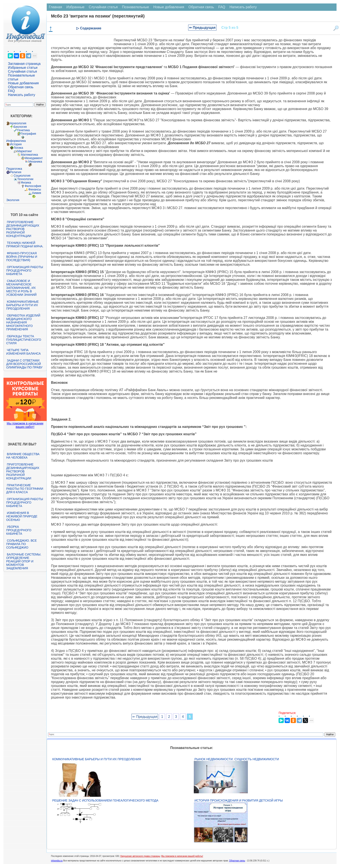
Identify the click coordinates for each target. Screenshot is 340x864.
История (16, 144)
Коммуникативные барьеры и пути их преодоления (22, 305)
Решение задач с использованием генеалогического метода (105, 800)
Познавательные (135, 7)
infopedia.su (57, 860)
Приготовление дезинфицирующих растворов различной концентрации (22, 229)
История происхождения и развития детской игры (238, 800)
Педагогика (14, 168)
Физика (26, 182)
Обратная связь (21, 87)
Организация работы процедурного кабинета (24, 270)
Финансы (34, 189)
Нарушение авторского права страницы (140, 856)
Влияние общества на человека (23, 455)
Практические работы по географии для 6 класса (24, 488)
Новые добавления (23, 83)
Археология (18, 123)
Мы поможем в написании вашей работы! (182, 856)
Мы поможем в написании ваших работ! (25, 425)
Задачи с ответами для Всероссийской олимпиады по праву (24, 364)
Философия (33, 186)
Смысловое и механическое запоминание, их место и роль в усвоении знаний (21, 287)
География (28, 133)
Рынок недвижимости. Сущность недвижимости (236, 759)
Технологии (25, 179)
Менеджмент (34, 158)
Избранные (75, 7)
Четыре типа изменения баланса (23, 351)
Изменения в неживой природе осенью (21, 516)
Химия (36, 193)
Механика (35, 161)
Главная (55, 7)
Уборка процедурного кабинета (18, 530)
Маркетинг (24, 151)
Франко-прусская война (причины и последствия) (21, 256)
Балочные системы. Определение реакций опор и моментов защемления (23, 561)
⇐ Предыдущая (202, 27)
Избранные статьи (22, 67)
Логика (18, 147)
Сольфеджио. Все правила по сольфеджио (21, 544)
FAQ (11, 91)
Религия (15, 172)
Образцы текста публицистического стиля (23, 339)
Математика (29, 154)
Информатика (16, 140)
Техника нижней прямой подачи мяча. (24, 244)
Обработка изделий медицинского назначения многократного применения (23, 322)
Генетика (23, 130)
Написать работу (21, 95)
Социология (22, 175)
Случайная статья (22, 71)
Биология (20, 126)
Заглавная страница (24, 64)
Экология (12, 200)
